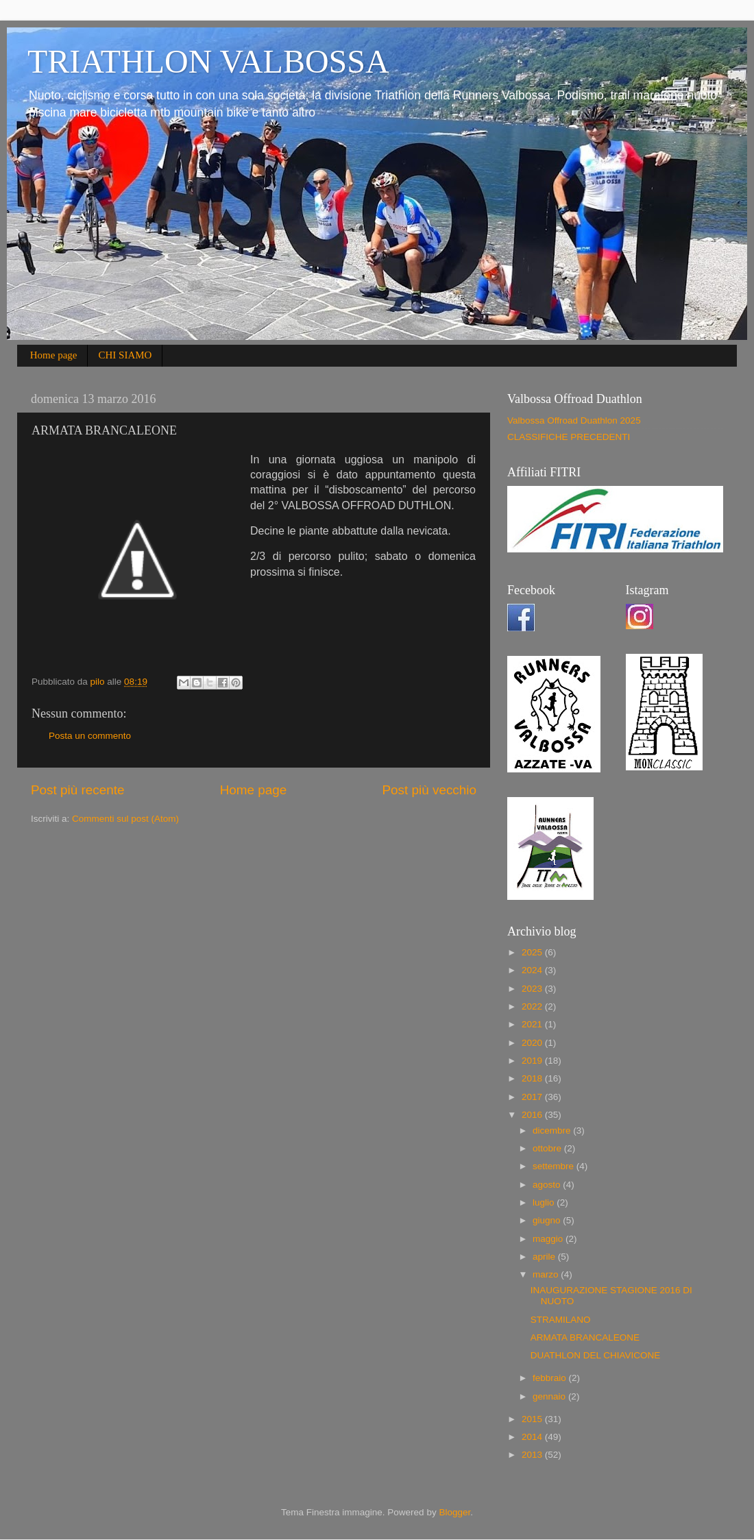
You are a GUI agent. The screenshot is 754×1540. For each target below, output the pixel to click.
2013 (533, 1455)
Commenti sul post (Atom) (125, 819)
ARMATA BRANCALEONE (585, 1337)
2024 (533, 970)
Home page (53, 355)
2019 (533, 1060)
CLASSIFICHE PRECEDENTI (568, 437)
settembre (554, 1166)
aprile (545, 1256)
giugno (548, 1220)
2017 (533, 1097)
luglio (545, 1202)
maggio (549, 1239)
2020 (533, 1043)
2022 (533, 1006)
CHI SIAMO (124, 355)
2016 (533, 1115)
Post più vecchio (429, 790)
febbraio (551, 1378)
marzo (547, 1274)
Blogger (454, 1512)
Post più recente (78, 790)
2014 (533, 1437)
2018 (533, 1078)
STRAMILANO (561, 1320)
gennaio (550, 1396)
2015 (533, 1419)
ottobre (548, 1148)
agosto (548, 1185)
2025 (533, 952)
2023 (533, 988)
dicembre (553, 1130)
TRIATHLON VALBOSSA (208, 61)
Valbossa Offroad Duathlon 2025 (574, 420)
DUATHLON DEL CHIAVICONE (596, 1355)
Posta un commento (90, 736)
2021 (533, 1024)
